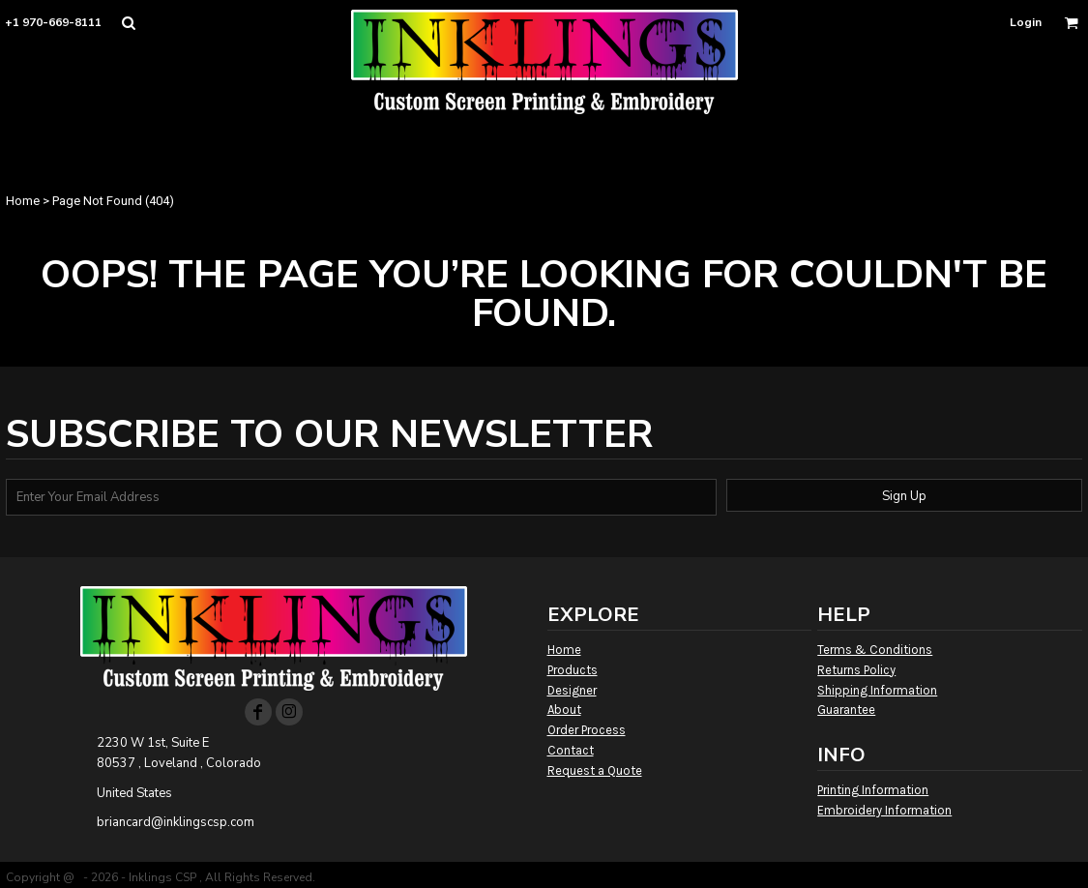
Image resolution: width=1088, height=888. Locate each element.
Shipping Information (877, 690)
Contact (570, 750)
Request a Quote (594, 770)
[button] (128, 22)
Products (572, 670)
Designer (572, 690)
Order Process (586, 730)
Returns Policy (856, 670)
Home (23, 200)
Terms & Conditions (874, 649)
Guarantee (846, 709)
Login (1026, 22)
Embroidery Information (884, 810)
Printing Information (872, 790)
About (564, 709)
